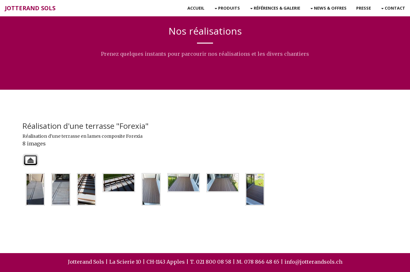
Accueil (195, 8)
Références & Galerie (275, 8)
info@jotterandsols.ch (313, 262)
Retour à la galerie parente (30, 160)
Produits (227, 8)
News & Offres (328, 8)
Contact (393, 8)
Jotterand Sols (30, 8)
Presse (363, 8)
